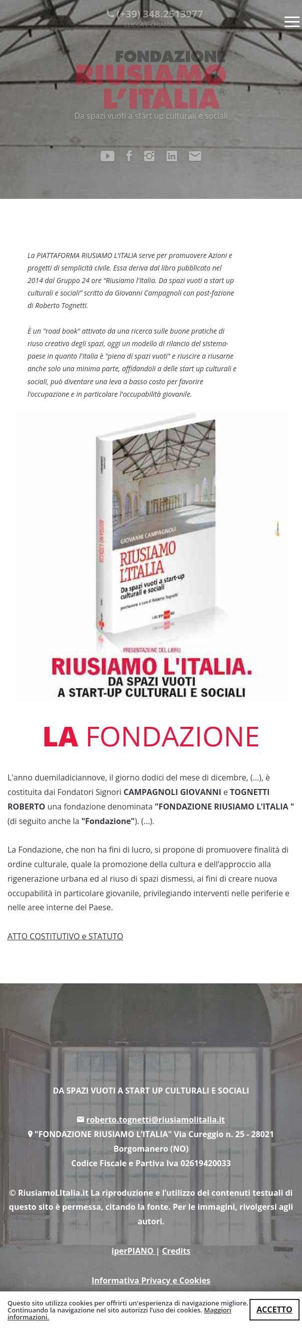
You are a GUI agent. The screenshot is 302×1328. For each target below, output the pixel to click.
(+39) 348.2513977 (155, 17)
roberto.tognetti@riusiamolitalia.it (155, 1119)
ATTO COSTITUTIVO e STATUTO (65, 936)
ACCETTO (274, 1309)
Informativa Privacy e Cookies (151, 1280)
